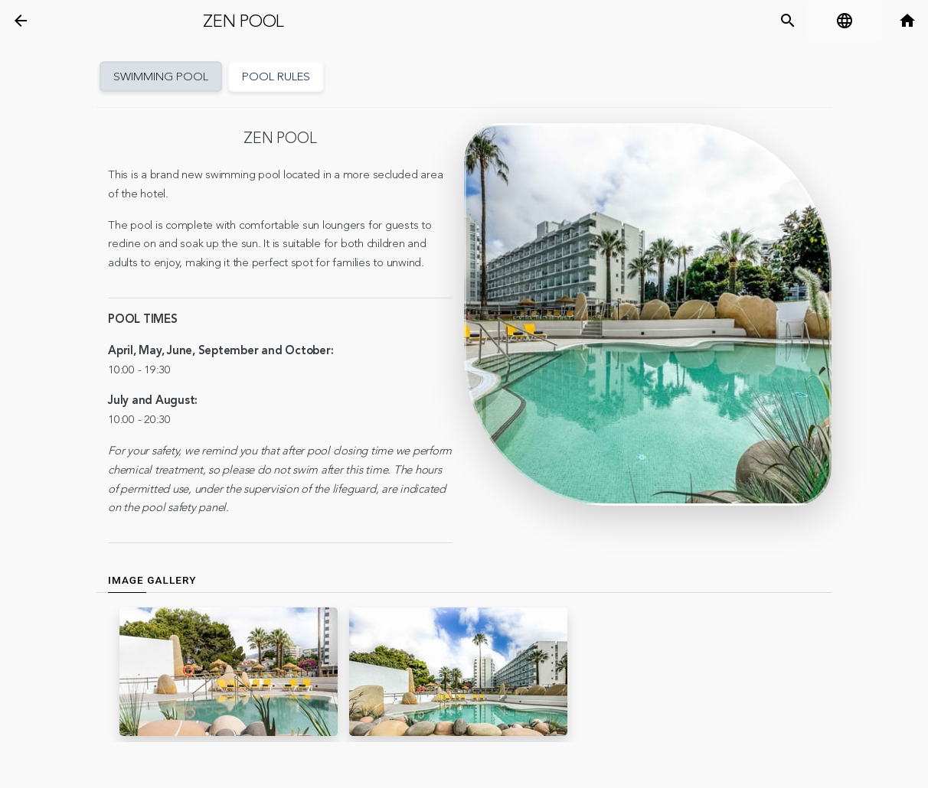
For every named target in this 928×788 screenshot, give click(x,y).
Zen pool (243, 21)
